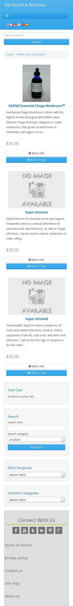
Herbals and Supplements (31, 54)
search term (15, 422)
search (36, 42)
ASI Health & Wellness (25, 5)
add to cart (36, 160)
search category (18, 434)
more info (36, 153)
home (10, 54)
